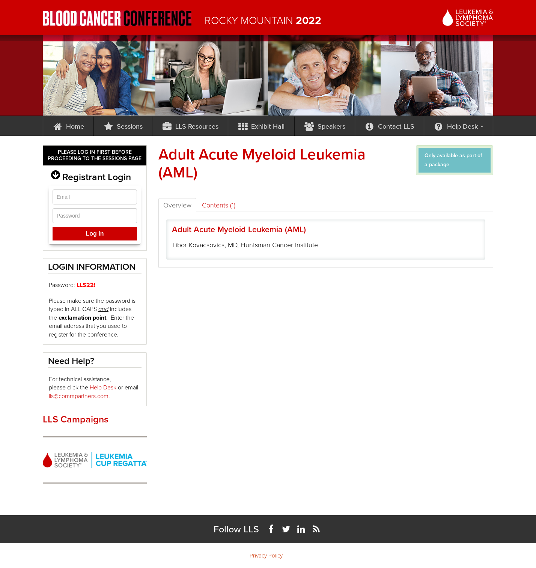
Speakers (324, 126)
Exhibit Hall (261, 126)
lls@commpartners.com (78, 396)
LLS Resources (190, 126)
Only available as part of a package (453, 160)
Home (68, 126)
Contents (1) (218, 205)
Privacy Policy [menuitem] (266, 555)
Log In (95, 233)
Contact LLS (389, 126)
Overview (177, 205)
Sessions (123, 126)
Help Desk (458, 126)
